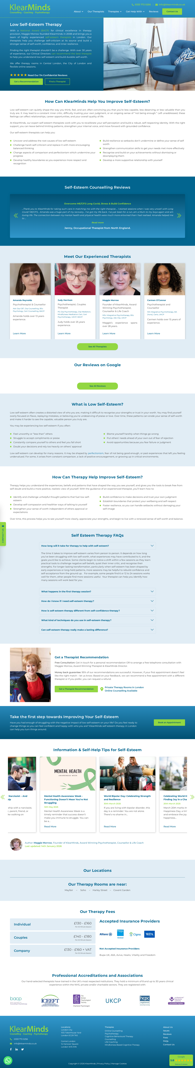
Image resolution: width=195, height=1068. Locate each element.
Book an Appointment (169, 747)
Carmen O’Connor (156, 300)
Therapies (113, 11)
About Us (168, 1052)
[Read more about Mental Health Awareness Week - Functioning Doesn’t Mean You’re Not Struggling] (86, 824)
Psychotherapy (112, 1058)
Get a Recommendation (26, 81)
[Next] (179, 216)
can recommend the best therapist (71, 53)
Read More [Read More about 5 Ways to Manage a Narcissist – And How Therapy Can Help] (9, 851)
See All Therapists (97, 346)
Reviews (153, 11)
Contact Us (172, 11)
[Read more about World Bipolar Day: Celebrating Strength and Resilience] (146, 822)
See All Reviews (98, 411)
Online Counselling (113, 1055)
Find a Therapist (57, 81)
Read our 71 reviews (181, 1064)
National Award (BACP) (34, 30)
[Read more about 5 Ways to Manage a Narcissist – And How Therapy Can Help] (27, 822)
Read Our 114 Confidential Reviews (47, 75)
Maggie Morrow (110, 300)
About (77, 11)
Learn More (19, 333)
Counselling (110, 1064)
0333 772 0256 (21, 1064)
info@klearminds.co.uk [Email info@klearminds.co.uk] (170, 4)
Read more (98, 222)
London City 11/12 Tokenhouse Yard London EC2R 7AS (71, 1057)
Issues (166, 1055)
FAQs (165, 1066)
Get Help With (134, 11)
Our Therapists (96, 11)
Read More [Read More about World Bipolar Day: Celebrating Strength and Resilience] (129, 851)
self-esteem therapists (58, 37)
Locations (65, 1052)
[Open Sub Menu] (82, 11)
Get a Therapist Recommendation (76, 714)
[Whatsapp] (8, 1060)
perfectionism (96, 478)
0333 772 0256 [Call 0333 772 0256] (141, 4)
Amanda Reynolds (22, 300)
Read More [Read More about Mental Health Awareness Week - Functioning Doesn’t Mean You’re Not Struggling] (69, 851)
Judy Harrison (65, 300)
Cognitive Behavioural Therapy (119, 1061)
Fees (165, 1062)
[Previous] (16, 216)
